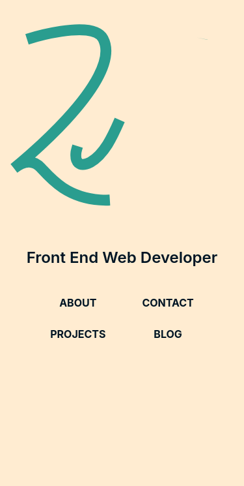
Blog (168, 334)
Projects (77, 334)
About (77, 302)
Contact (167, 302)
